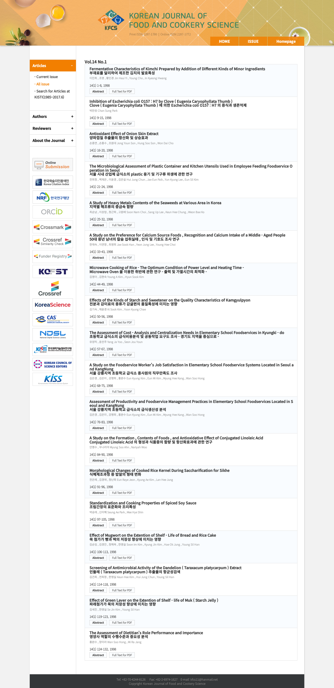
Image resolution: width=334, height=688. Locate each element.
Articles (39, 65)
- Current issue (46, 76)
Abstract (98, 91)
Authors (39, 116)
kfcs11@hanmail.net (204, 679)
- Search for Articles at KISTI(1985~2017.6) (52, 94)
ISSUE (253, 41)
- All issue (41, 84)
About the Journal (48, 140)
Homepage (286, 41)
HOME (224, 41)
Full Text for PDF (122, 91)
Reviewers (41, 128)
